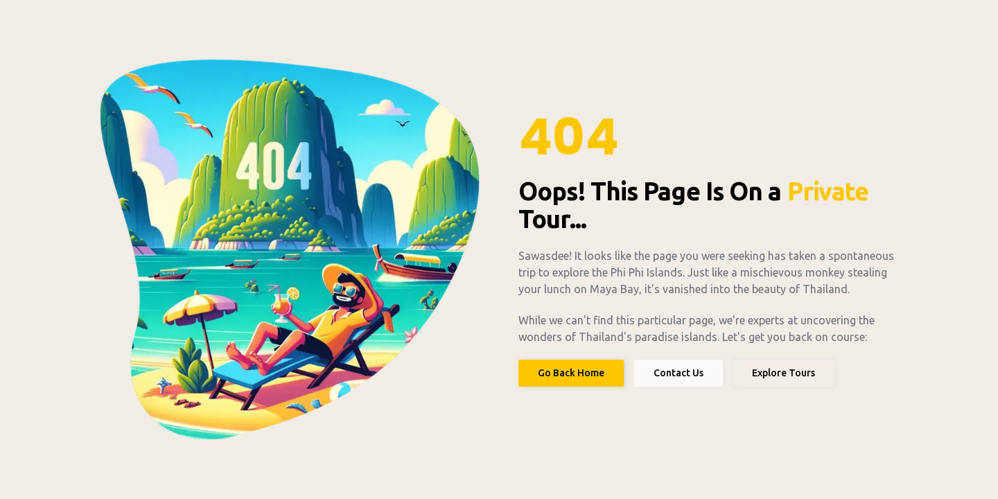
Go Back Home (571, 372)
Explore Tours (783, 372)
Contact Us (678, 372)
